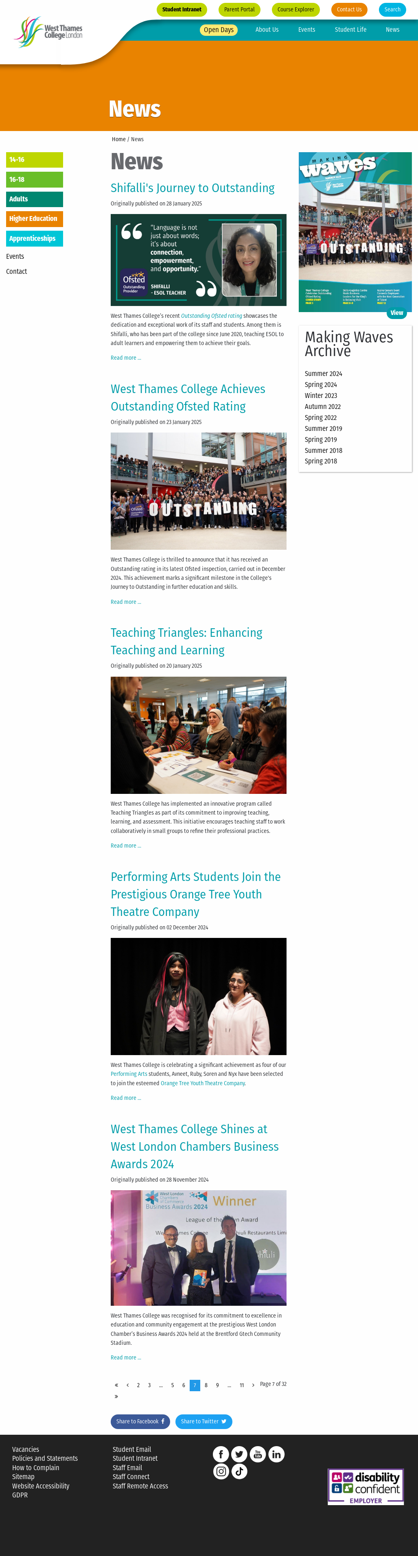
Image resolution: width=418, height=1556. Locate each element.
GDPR (20, 1495)
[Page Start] (116, 1385)
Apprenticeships (32, 238)
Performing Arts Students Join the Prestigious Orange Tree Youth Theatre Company (196, 894)
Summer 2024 (323, 373)
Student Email (132, 1449)
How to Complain (35, 1467)
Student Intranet (181, 9)
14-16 (16, 159)
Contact (16, 271)
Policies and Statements (45, 1458)
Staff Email (127, 1467)
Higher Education (33, 218)
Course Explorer (296, 9)
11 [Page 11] (242, 1385)
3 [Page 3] (149, 1385)
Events (306, 29)
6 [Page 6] (183, 1385)
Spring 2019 (321, 439)
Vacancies (25, 1449)
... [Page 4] (161, 1385)
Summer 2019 (323, 428)
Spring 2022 (321, 417)
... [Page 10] (229, 1385)
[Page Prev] (128, 1385)
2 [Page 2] (138, 1385)
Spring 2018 (321, 461)
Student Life (351, 29)
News (393, 29)
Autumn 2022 (323, 406)
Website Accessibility (40, 1486)
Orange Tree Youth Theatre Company (203, 1083)
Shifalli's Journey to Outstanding (192, 187)
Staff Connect (131, 1476)
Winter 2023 (321, 395)
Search (392, 9)
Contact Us (349, 9)
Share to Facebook (140, 1421)
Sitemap (23, 1476)
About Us (267, 29)
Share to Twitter (204, 1421)
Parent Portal (239, 9)
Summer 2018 (323, 450)
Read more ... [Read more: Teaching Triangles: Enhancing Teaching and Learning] (126, 845)
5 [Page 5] (172, 1385)
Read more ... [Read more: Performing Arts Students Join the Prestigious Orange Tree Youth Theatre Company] (126, 1098)
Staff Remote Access (140, 1486)
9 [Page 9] (217, 1385)
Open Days (219, 30)
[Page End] (116, 1397)
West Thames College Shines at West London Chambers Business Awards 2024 (195, 1146)
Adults (18, 199)
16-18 (16, 179)
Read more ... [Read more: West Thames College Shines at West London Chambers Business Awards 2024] (126, 1357)
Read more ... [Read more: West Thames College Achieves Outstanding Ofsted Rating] (126, 602)
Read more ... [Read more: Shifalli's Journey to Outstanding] (126, 357)
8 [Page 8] (206, 1385)
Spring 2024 (321, 384)
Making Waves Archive (349, 344)
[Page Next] (253, 1385)
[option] (209, 65)
